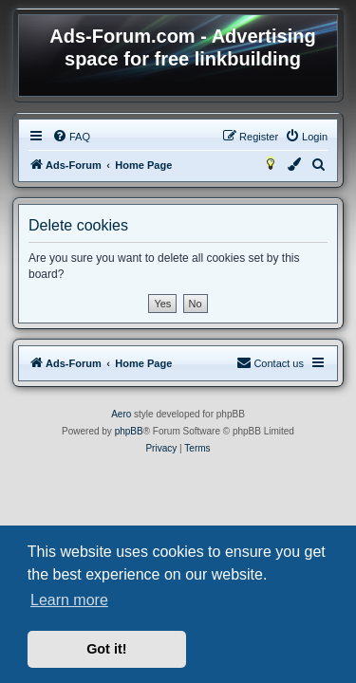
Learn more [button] (69, 600)
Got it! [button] (106, 648)
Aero (121, 414)
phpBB (129, 431)
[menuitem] (71, 136)
